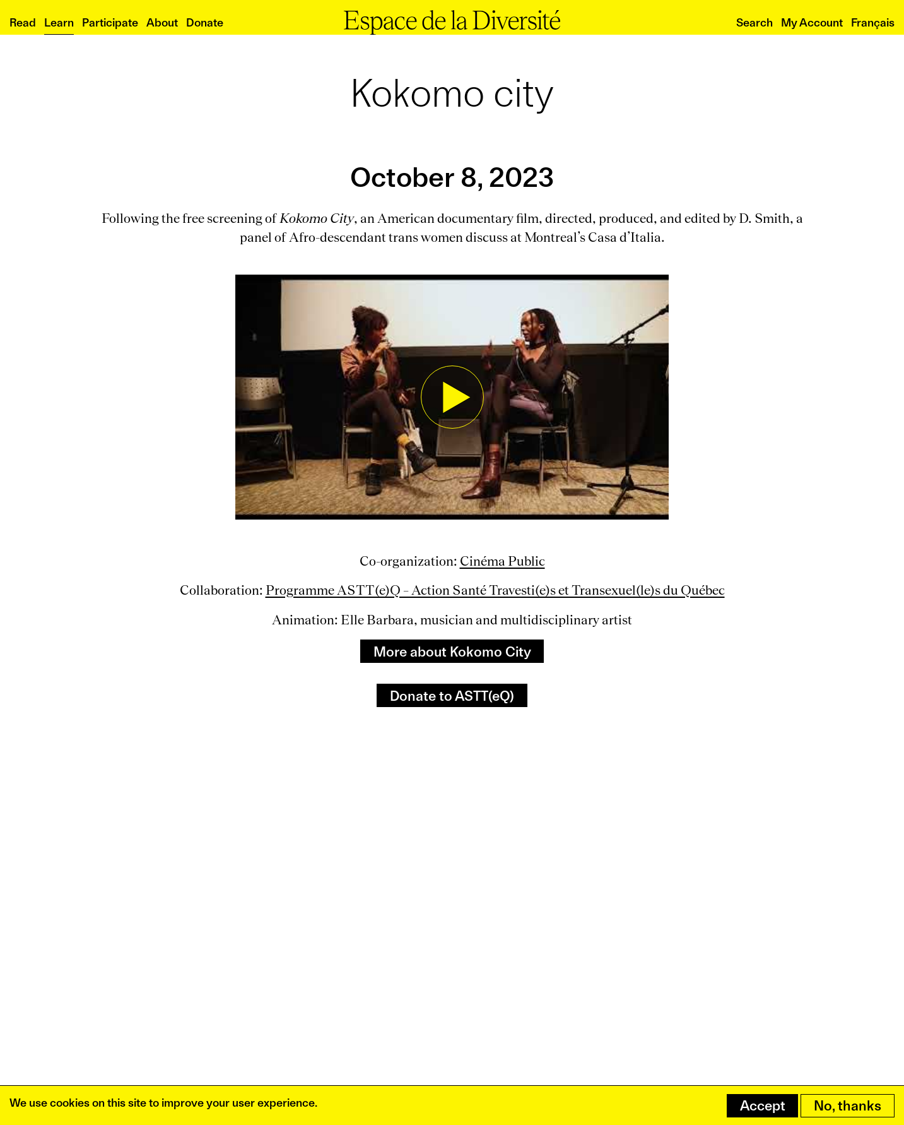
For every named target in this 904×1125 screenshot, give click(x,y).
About (162, 22)
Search (754, 22)
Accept (762, 1105)
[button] (452, 397)
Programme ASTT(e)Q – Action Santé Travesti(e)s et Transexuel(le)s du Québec (495, 590)
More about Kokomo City (452, 651)
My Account (812, 22)
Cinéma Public (502, 561)
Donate (204, 22)
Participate (110, 22)
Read (22, 22)
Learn (59, 22)
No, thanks (847, 1105)
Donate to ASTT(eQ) (452, 696)
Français (873, 22)
